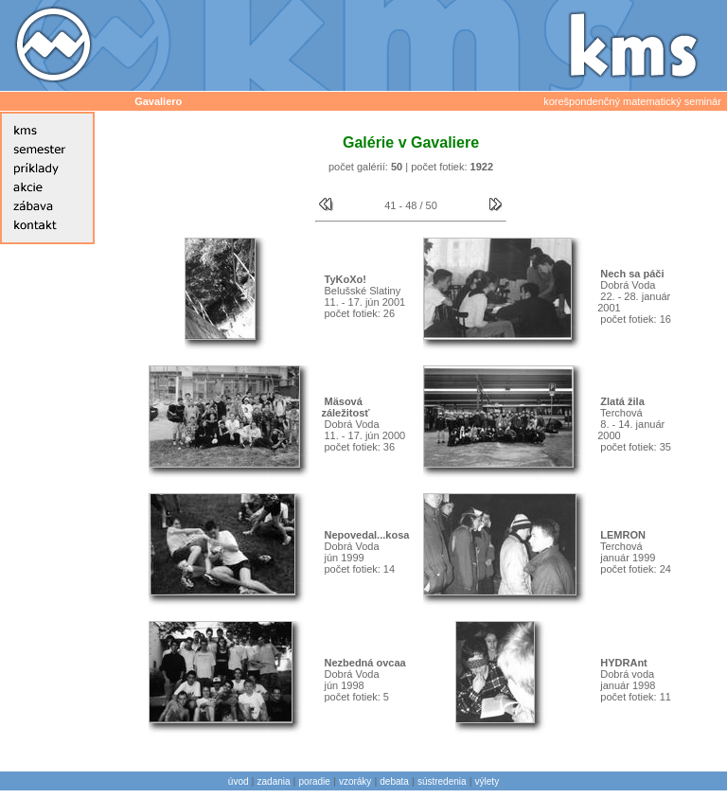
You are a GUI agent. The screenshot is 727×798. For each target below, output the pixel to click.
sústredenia (442, 781)
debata (394, 781)
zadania (274, 781)
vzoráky (355, 781)
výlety (487, 781)
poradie (314, 781)
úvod (238, 781)
